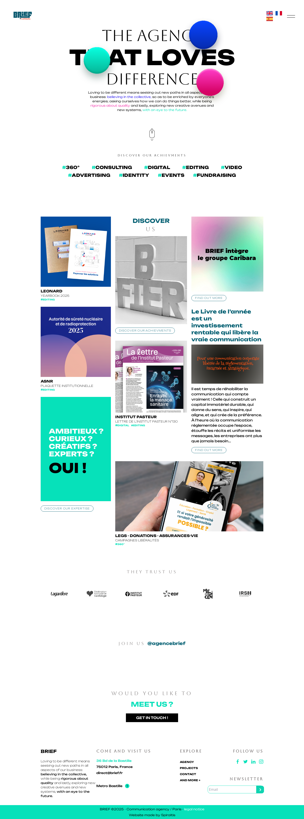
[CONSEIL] (112, 167)
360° (120, 544)
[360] (71, 167)
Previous (37, 594)
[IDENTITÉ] (134, 175)
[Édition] (195, 167)
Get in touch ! (152, 718)
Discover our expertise (67, 508)
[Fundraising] (214, 175)
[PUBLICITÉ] (89, 175)
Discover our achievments (145, 330)
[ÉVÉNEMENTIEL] (171, 175)
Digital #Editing (130, 425)
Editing (48, 299)
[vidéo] (231, 167)
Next (266, 594)
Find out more (209, 298)
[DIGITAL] (157, 167)
